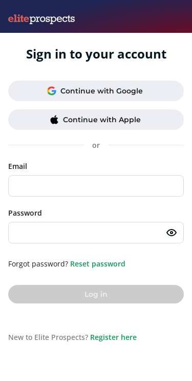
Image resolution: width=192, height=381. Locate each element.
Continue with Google (95, 91)
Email (17, 166)
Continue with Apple (95, 119)
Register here (113, 337)
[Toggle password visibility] (171, 232)
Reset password (97, 264)
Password (25, 213)
